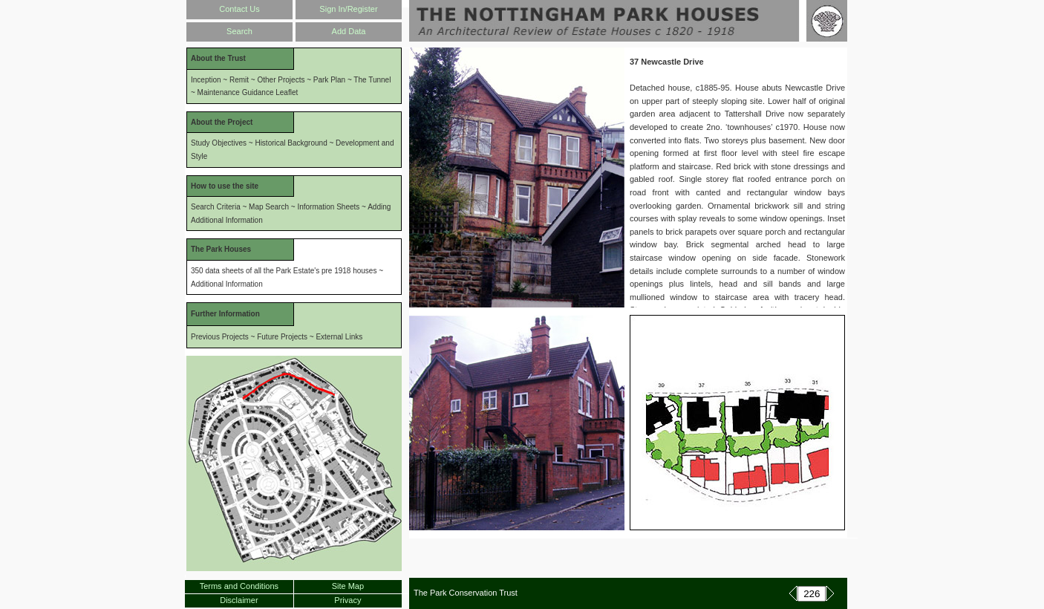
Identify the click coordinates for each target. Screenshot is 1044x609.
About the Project (221, 122)
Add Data (349, 31)
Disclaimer (239, 600)
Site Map (348, 586)
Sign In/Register (348, 8)
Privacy (347, 600)
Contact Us (239, 8)
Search (239, 31)
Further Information (225, 314)
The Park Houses (221, 249)
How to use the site (224, 186)
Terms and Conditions (239, 586)
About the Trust (218, 58)
